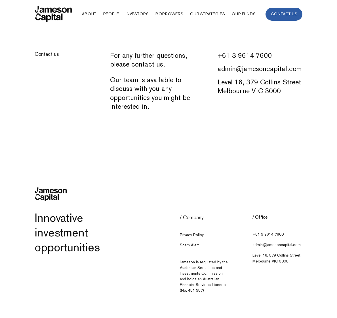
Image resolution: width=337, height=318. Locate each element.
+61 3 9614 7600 (245, 55)
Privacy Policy (192, 234)
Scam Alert (189, 245)
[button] (89, 14)
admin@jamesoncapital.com (260, 69)
